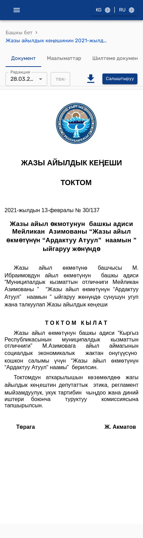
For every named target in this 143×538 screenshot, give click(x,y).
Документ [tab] (23, 58)
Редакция (20, 71)
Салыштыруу (119, 78)
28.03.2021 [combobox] (24, 79)
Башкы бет (19, 32)
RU (126, 10)
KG (103, 10)
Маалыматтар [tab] (64, 58)
